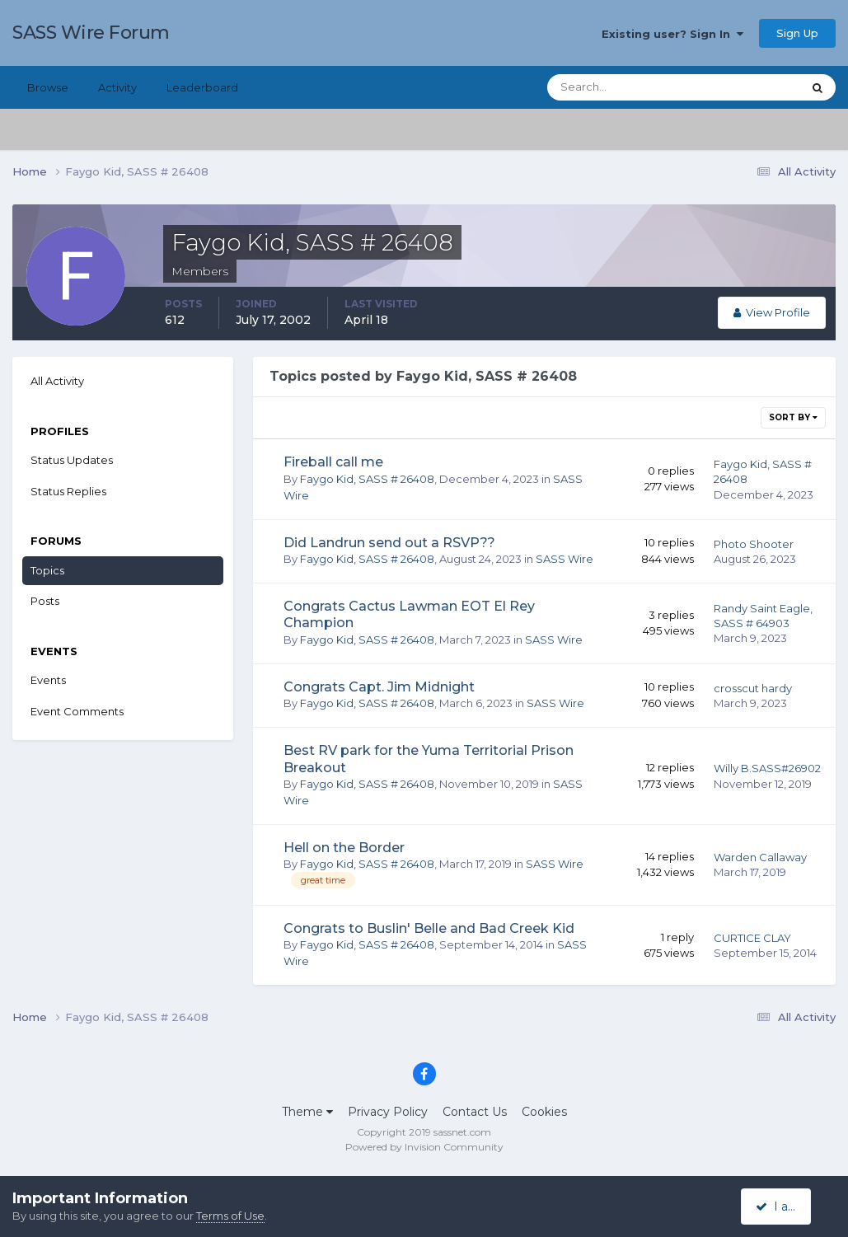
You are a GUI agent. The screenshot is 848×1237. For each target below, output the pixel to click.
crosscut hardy (753, 688)
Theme (307, 1111)
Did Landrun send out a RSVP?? (389, 543)
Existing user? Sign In (672, 33)
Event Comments (77, 711)
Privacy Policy (388, 1111)
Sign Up (797, 33)
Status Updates (71, 459)
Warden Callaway (760, 857)
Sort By (793, 417)
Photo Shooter (754, 544)
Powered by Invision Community (424, 1147)
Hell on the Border (344, 847)
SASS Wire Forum (91, 32)
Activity (117, 87)
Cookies (544, 1111)
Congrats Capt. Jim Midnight (379, 687)
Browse (47, 87)
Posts (44, 600)
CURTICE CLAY (752, 937)
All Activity (57, 380)
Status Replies (68, 491)
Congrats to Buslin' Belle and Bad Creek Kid (428, 928)
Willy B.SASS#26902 (767, 768)
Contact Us (475, 1111)
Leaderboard (202, 87)
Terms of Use (230, 1215)
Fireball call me (333, 462)
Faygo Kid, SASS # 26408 (367, 478)
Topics (47, 570)
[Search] (621, 87)
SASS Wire (564, 558)
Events (48, 679)
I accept (785, 1206)
